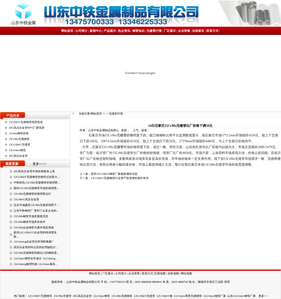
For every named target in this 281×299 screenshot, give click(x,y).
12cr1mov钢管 (17, 150)
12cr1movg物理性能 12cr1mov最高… (36, 264)
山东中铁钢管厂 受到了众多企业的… (36, 210)
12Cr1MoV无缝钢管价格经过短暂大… (37, 177)
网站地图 (186, 273)
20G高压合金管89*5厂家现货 (26, 127)
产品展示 (110, 31)
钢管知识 (138, 31)
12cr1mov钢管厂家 (214, 296)
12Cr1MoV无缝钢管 (40, 296)
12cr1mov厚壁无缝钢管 (188, 296)
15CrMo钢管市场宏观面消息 (31, 216)
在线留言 (198, 31)
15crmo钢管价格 (19, 133)
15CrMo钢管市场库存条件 (30, 222)
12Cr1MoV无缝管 (19, 144)
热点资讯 (124, 31)
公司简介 (81, 31)
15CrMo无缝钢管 (19, 139)
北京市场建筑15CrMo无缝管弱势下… (37, 205)
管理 (227, 282)
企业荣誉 (184, 31)
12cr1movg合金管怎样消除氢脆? (33, 241)
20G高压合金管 (18, 155)
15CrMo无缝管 (62, 296)
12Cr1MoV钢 (164, 296)
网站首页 (67, 31)
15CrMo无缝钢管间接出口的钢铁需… (37, 252)
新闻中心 (96, 31)
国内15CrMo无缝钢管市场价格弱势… (37, 188)
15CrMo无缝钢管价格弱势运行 (32, 193)
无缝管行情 (154, 31)
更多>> (263, 296)
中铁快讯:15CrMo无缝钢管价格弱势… (37, 182)
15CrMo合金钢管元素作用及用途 (34, 227)
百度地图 (160, 273)
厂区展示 (170, 31)
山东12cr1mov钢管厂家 (241, 296)
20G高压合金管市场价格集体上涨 (34, 171)
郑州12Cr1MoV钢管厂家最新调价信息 (114, 174)
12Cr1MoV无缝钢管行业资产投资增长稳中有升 (120, 178)
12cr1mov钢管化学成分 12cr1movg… (36, 258)
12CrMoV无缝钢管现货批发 (26, 122)
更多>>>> (40, 164)
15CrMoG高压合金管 (26, 199)
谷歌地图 (173, 273)
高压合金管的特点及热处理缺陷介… (36, 247)
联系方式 (212, 31)
